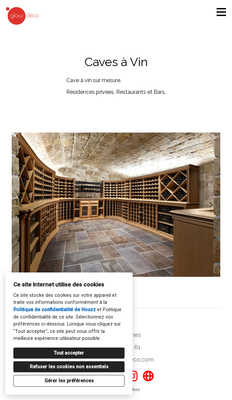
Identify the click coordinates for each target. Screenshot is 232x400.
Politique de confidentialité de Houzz (54, 310)
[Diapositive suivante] (211, 204)
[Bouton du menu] (221, 12)
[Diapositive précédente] (21, 204)
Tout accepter (69, 353)
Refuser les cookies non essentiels (69, 367)
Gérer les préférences (69, 381)
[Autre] (148, 376)
